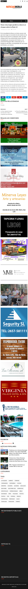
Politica (21, 493)
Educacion (23, 485)
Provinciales (4, 499)
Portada (4, 21)
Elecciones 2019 (12, 488)
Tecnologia (4, 501)
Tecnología (11, 501)
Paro (10, 493)
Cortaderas (12, 483)
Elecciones (3, 488)
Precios (19, 496)
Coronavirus (4, 483)
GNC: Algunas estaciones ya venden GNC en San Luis (17, 465)
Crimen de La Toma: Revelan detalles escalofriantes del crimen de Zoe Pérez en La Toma (18, 459)
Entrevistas (20, 488)
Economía (16, 485)
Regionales (12, 499)
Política (3, 496)
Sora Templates (10, 584)
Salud (18, 499)
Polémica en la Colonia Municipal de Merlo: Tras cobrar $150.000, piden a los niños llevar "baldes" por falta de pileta (18, 452)
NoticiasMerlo (8, 443)
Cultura (19, 483)
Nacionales (4, 493)
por (8, 496)
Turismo (18, 501)
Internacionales (14, 491)
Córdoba (17, 480)
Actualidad (4, 480)
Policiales (15, 493)
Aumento (11, 480)
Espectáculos (4, 491)
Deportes (3, 485)
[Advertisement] (14, 528)
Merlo (20, 491)
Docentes (10, 485)
